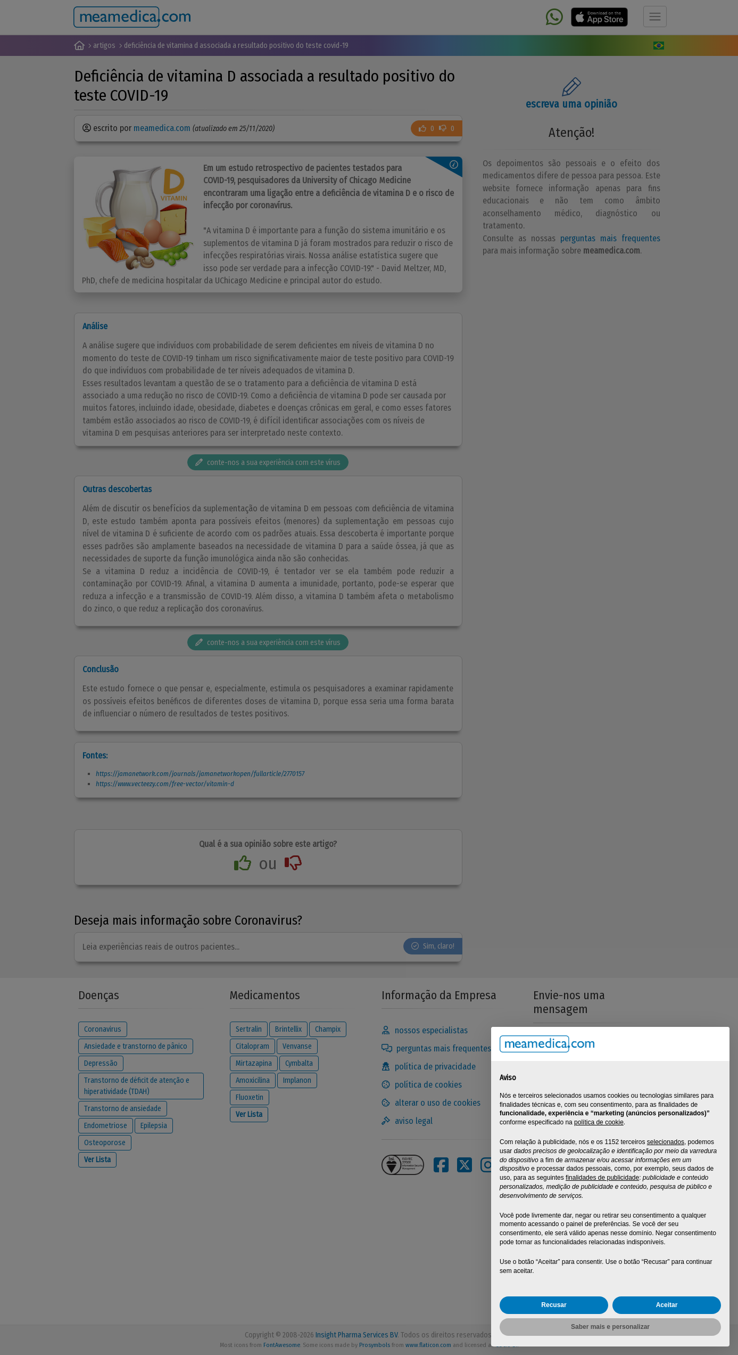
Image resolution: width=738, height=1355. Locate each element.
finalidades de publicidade (602, 1177)
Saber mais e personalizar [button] (610, 1326)
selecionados (665, 1142)
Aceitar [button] (667, 1305)
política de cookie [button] (599, 1122)
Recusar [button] (553, 1305)
